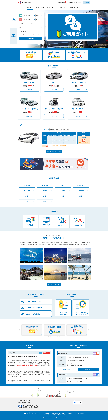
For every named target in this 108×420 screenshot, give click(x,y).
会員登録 (77, 3)
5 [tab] (57, 336)
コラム (53, 415)
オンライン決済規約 (79, 413)
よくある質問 (70, 3)
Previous (45, 27)
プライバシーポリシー (36, 413)
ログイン (87, 2)
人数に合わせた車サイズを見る (29, 35)
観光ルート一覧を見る (54, 284)
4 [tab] (55, 336)
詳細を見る (29, 90)
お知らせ (61, 3)
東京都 (94, 353)
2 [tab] (72, 41)
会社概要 (26, 413)
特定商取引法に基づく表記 (58, 413)
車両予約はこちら (89, 369)
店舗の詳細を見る (67, 369)
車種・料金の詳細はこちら (54, 151)
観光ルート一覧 (61, 415)
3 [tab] (74, 41)
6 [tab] (59, 336)
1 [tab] (70, 41)
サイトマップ (46, 415)
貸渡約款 (70, 413)
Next (99, 27)
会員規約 (47, 413)
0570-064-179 (30, 406)
